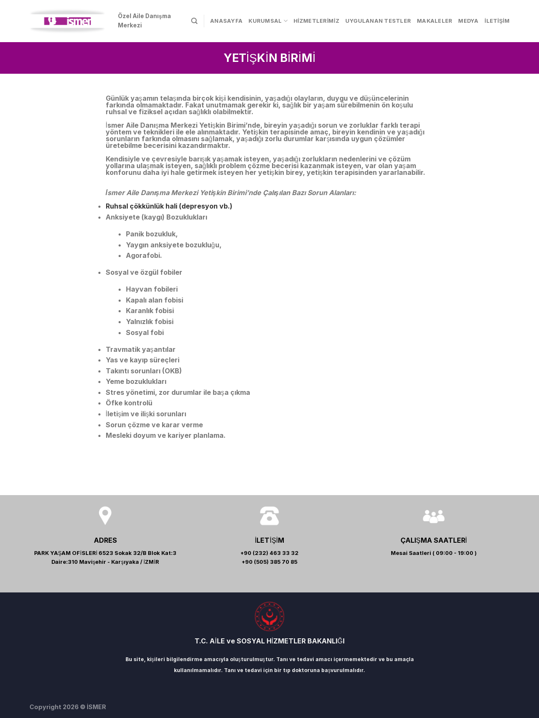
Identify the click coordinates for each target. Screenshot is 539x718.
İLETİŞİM (497, 21)
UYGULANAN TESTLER (378, 21)
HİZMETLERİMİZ (316, 21)
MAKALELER (434, 21)
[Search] (194, 21)
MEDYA (468, 21)
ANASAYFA (226, 21)
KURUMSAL (268, 21)
